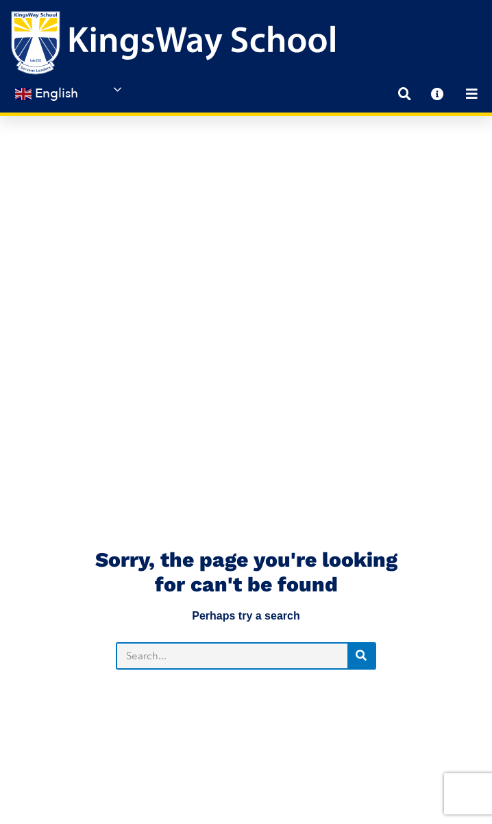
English (46, 93)
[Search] (361, 448)
